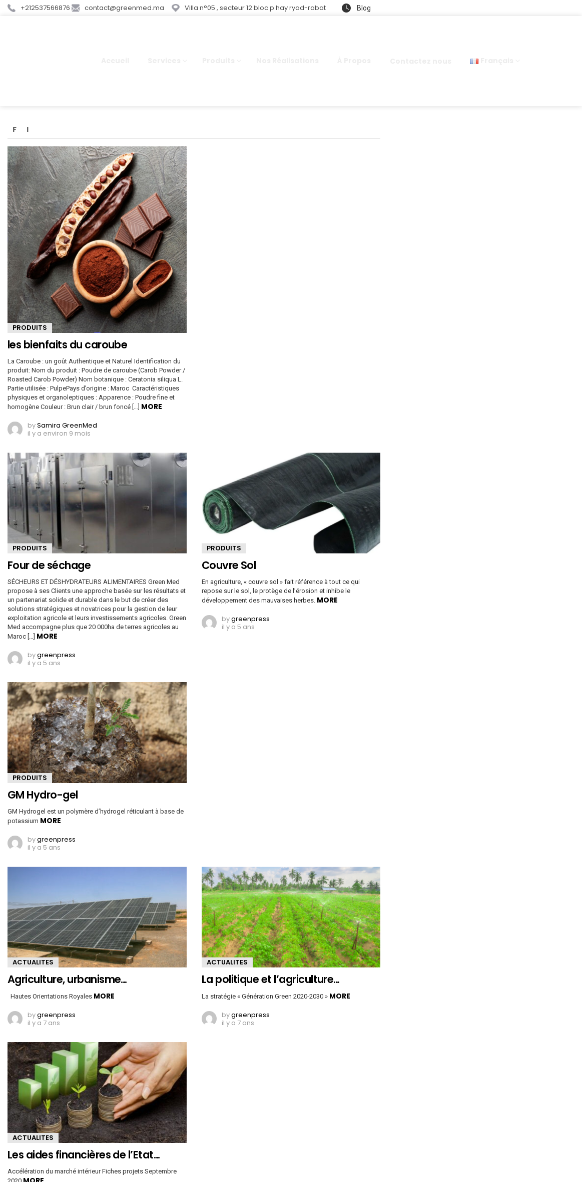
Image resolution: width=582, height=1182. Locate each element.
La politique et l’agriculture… (271, 940)
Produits (218, 43)
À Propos (354, 42)
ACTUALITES (33, 923)
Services (164, 43)
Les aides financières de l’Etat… (84, 1116)
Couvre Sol (229, 526)
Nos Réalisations (287, 42)
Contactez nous (420, 42)
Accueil (115, 42)
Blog (363, 8)
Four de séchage (49, 526)
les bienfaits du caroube (67, 306)
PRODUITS (30, 289)
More (151, 367)
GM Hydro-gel (43, 756)
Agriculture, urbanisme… (67, 940)
